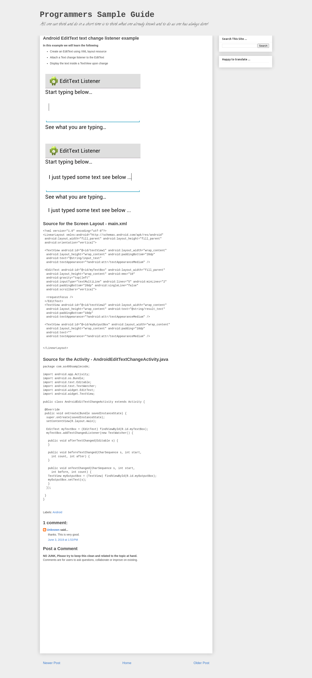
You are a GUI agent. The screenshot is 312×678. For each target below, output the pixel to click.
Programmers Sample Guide (97, 14)
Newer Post (51, 663)
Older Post (201, 663)
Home (126, 663)
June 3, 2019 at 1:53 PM (63, 539)
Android (57, 512)
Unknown (53, 529)
